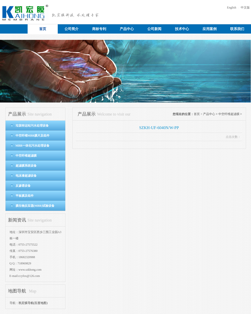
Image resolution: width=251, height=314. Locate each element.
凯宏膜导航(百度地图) (33, 303)
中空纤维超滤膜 (228, 114)
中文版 (245, 7)
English (231, 7)
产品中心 (209, 114)
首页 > (198, 114)
